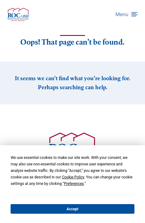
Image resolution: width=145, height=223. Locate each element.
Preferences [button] (74, 183)
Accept (72, 209)
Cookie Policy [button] (73, 177)
